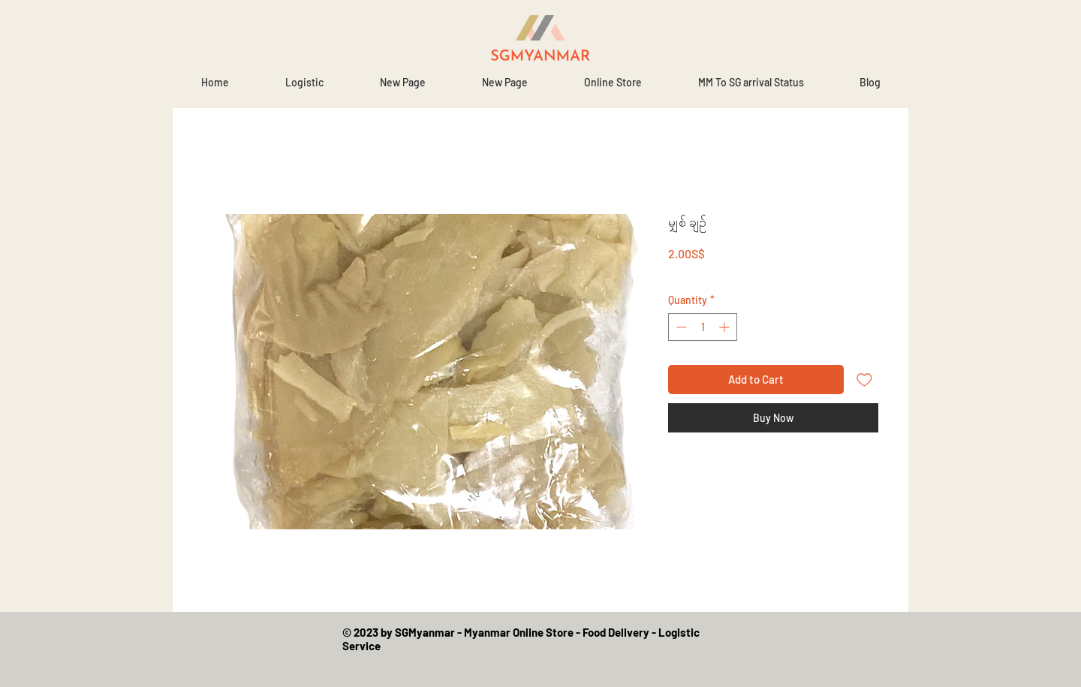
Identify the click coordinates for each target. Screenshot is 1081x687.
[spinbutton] (702, 327)
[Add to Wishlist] (864, 379)
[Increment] (725, 327)
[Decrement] (679, 327)
